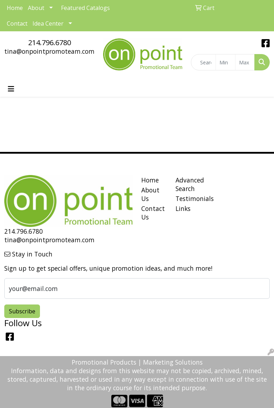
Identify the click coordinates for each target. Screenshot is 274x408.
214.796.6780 (49, 42)
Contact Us (153, 212)
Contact (17, 23)
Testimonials (188, 198)
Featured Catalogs (85, 8)
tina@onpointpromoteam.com (49, 51)
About (36, 8)
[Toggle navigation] (11, 89)
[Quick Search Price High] (245, 62)
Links (183, 208)
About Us (150, 194)
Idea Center (48, 23)
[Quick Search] (203, 62)
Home (150, 180)
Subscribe (22, 311)
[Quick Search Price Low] (225, 62)
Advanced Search (188, 184)
